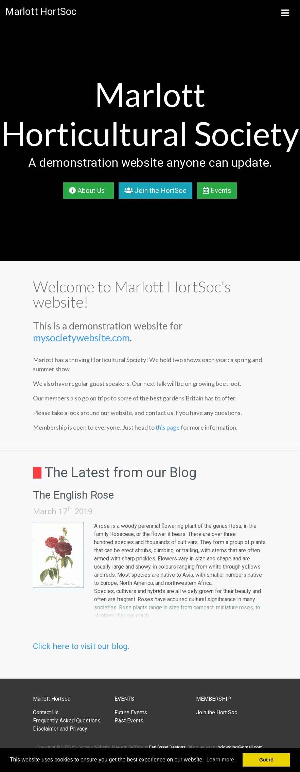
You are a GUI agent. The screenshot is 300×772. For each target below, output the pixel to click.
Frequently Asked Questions (67, 720)
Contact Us (46, 712)
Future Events (130, 712)
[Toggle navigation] (285, 12)
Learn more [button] (220, 759)
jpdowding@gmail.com (239, 747)
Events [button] (217, 190)
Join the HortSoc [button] (155, 190)
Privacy (78, 728)
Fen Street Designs (167, 747)
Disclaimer (45, 728)
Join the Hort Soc (216, 712)
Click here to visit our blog (80, 646)
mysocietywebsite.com (81, 337)
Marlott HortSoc (40, 11)
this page (168, 427)
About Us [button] (88, 190)
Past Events (128, 720)
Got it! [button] (266, 759)
